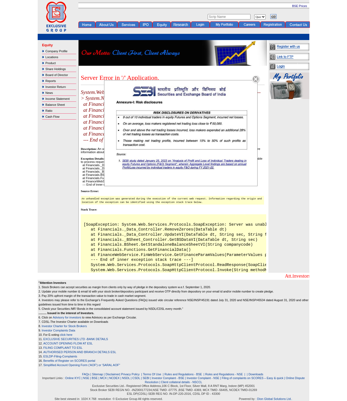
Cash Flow (53, 116)
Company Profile (57, 51)
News (49, 92)
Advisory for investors (67, 317)
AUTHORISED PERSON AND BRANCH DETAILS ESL (79, 352)
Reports (51, 81)
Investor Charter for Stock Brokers (64, 326)
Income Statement (58, 98)
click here (66, 334)
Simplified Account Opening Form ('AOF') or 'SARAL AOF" (81, 365)
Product (51, 63)
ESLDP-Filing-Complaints (60, 356)
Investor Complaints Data (58, 330)
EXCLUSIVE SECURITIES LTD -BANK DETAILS (75, 339)
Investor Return (56, 86)
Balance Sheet (55, 104)
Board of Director (57, 75)
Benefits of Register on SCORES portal (69, 360)
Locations (52, 57)
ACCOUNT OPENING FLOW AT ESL (68, 343)
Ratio (49, 110)
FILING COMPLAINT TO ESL (62, 347)
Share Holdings (56, 69)
